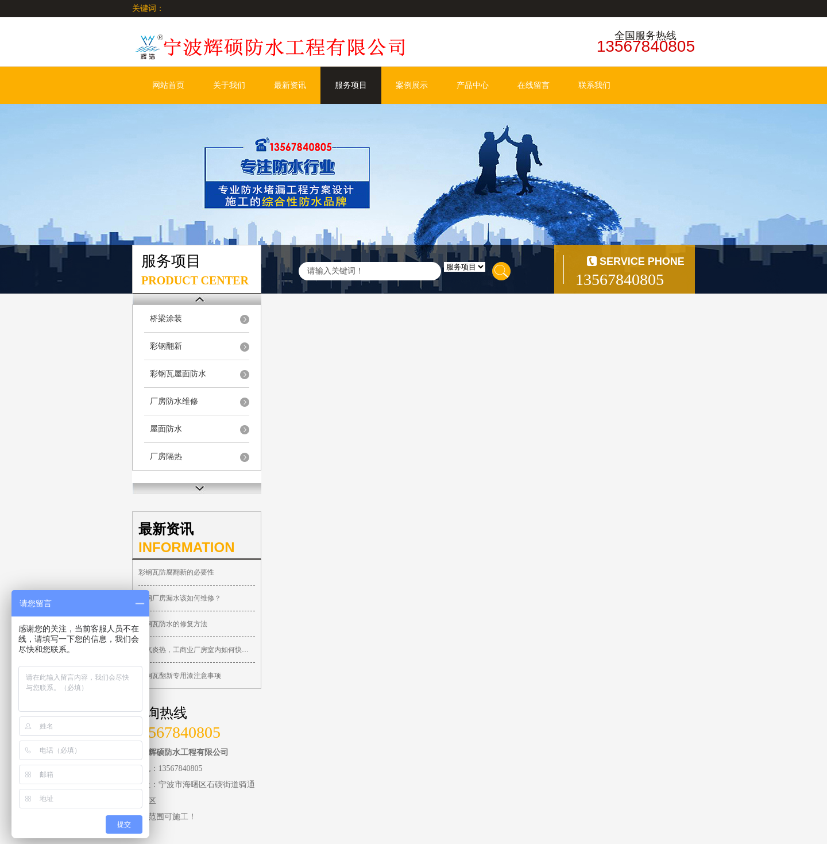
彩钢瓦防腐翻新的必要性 (176, 572)
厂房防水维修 (174, 401)
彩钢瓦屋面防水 (178, 373)
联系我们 (594, 85)
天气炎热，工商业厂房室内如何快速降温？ (196, 650)
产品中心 (473, 85)
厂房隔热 (166, 456)
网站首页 (168, 85)
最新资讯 (290, 85)
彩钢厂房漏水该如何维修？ (179, 598)
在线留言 (533, 85)
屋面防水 (166, 429)
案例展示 (412, 85)
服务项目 (351, 85)
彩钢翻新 (166, 346)
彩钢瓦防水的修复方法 (172, 624)
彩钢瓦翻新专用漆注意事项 (179, 676)
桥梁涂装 (166, 318)
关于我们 (229, 85)
